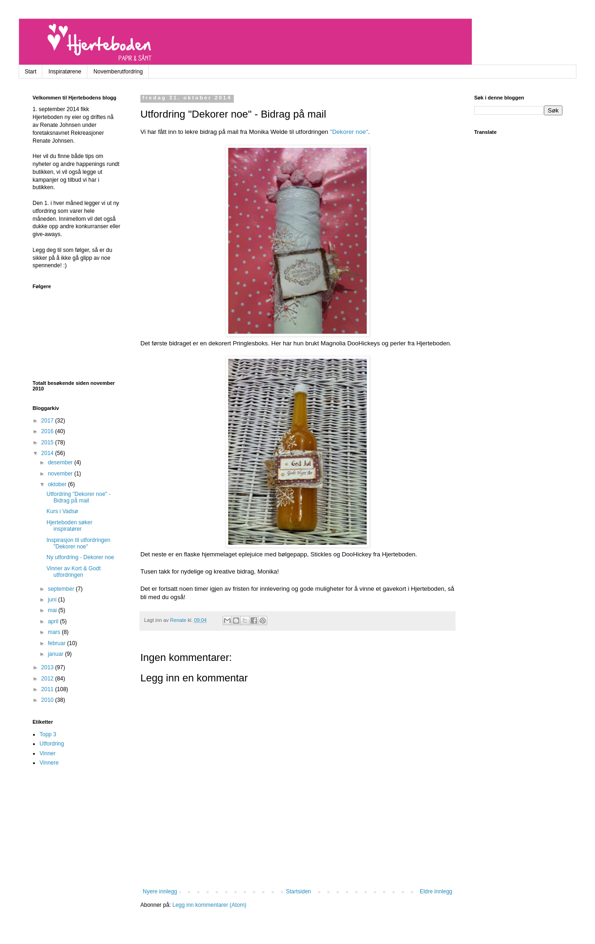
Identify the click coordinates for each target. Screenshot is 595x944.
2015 (48, 442)
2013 (48, 667)
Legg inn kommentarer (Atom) (209, 905)
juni (53, 599)
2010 (48, 700)
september (62, 589)
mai (53, 610)
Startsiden (298, 891)
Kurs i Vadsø (62, 511)
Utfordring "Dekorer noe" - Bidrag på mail (78, 497)
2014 (48, 453)
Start (30, 71)
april (54, 621)
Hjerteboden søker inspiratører (69, 525)
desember (61, 462)
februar (57, 643)
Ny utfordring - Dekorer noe (80, 557)
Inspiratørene (64, 71)
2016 (48, 431)
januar (56, 654)
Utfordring (52, 743)
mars (55, 632)
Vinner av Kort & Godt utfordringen (73, 571)
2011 (48, 689)
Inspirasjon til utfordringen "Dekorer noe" (78, 543)
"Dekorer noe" (349, 131)
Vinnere (49, 762)
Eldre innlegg (436, 891)
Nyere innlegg (160, 891)
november (61, 473)
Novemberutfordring (118, 71)
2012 (48, 678)
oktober (58, 484)
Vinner (47, 753)
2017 (48, 420)
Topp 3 (48, 734)
